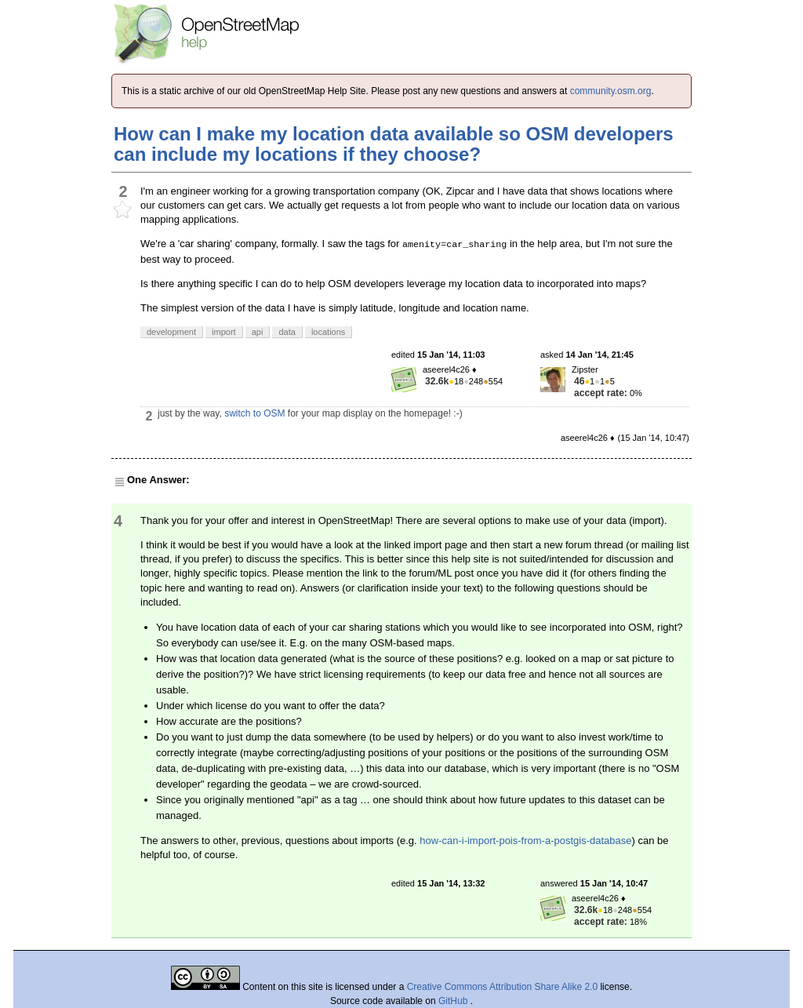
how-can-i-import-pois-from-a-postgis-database (525, 840)
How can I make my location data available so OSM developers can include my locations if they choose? (394, 144)
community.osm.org (611, 91)
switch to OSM (254, 413)
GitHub (454, 1000)
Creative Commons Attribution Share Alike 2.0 (502, 986)
